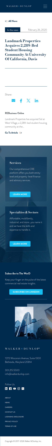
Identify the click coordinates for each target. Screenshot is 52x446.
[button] (45, 6)
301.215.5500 (12, 370)
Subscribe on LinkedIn (26, 292)
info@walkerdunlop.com (17, 374)
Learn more (20, 194)
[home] (18, 6)
